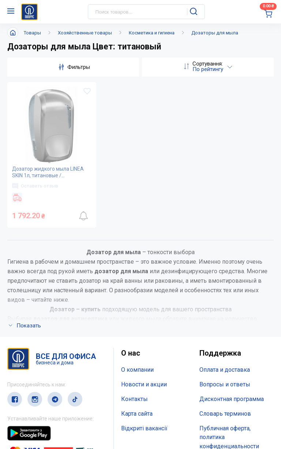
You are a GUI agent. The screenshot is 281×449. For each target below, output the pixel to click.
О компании (137, 272)
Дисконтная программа (231, 301)
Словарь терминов (225, 316)
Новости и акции (144, 286)
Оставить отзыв (35, 186)
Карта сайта (137, 316)
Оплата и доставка (224, 272)
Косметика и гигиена (152, 33)
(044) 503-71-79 (41, 401)
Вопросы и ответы (224, 286)
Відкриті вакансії (144, 330)
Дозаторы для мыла (214, 33)
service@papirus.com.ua (42, 415)
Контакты (134, 301)
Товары (32, 33)
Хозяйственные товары (85, 33)
